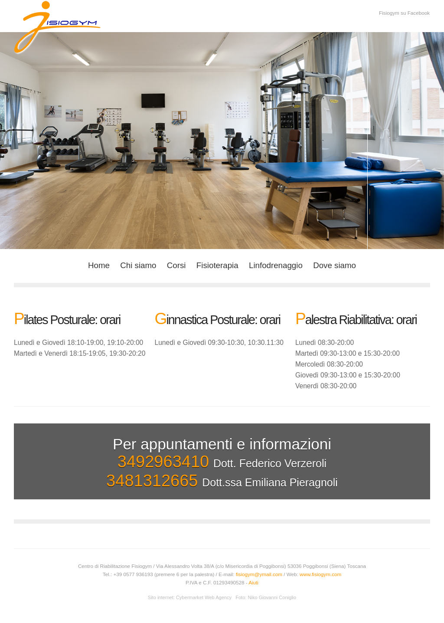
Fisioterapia (217, 265)
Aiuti (253, 582)
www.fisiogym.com (320, 574)
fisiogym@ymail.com (259, 574)
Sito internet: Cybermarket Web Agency (190, 597)
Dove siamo (334, 265)
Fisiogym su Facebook (404, 13)
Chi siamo (138, 265)
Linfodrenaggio (276, 265)
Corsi (176, 265)
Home (99, 265)
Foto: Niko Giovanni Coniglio (265, 597)
